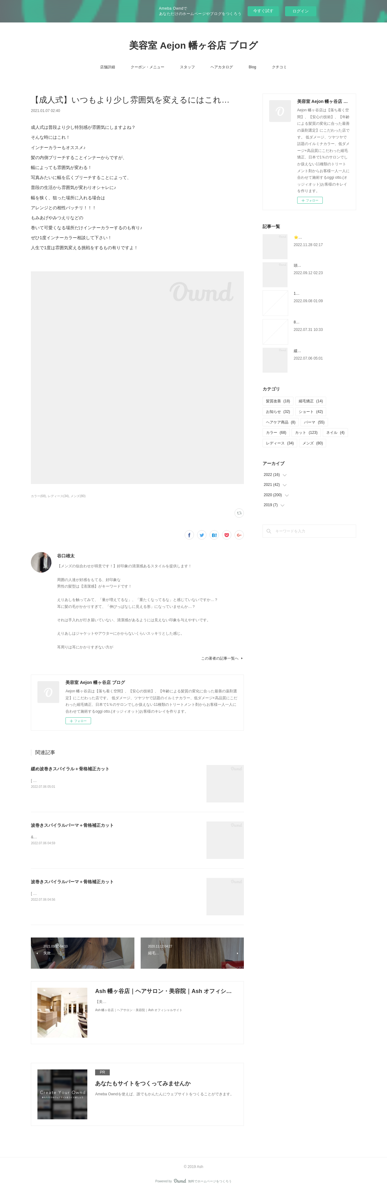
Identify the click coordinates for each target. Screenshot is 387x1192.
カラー (276, 432)
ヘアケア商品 (281, 422)
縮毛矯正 (311, 401)
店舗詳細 (107, 67)
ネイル (335, 432)
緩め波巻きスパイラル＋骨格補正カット (70, 768)
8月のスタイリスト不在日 (315, 322)
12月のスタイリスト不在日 (316, 293)
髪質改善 (278, 401)
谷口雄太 (66, 555)
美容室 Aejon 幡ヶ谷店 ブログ (193, 45)
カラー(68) (38, 496)
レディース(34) (58, 496)
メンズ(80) (77, 496)
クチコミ (279, 67)
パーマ (314, 422)
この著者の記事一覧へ (222, 658)
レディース (280, 443)
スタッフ (187, 67)
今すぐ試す (263, 10)
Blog (252, 67)
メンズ (312, 443)
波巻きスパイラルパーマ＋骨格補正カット (72, 825)
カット (306, 432)
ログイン (301, 11)
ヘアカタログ (221, 67)
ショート (311, 411)
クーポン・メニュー (147, 67)
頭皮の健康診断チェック (314, 265)
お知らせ (278, 411)
